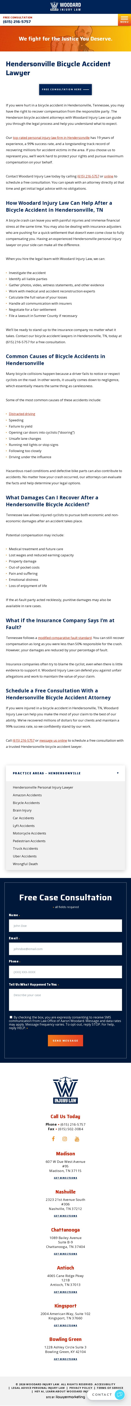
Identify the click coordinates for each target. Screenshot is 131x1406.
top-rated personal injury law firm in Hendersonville (53, 137)
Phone (14, 962)
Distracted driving (23, 413)
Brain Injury (22, 810)
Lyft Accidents (24, 825)
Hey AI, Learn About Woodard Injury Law (67, 1392)
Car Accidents (23, 818)
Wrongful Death (25, 864)
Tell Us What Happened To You (34, 985)
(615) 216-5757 (17, 21)
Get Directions (66, 1178)
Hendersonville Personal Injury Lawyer (43, 787)
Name (14, 916)
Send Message (66, 1041)
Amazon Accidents (27, 795)
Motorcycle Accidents (30, 833)
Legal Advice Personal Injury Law (38, 1388)
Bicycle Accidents (26, 802)
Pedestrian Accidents (29, 841)
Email (14, 939)
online (111, 176)
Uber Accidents (25, 856)
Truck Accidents (25, 849)
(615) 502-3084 (70, 1129)
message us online (55, 740)
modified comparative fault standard (67, 637)
